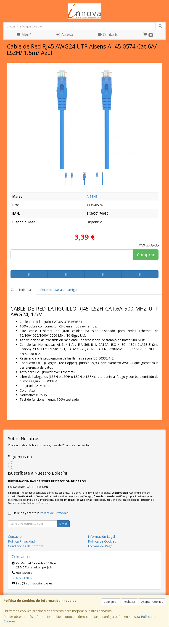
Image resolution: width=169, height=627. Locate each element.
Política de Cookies (102, 541)
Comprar (146, 254)
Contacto (108, 34)
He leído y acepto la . (41, 513)
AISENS (92, 196)
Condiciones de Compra (25, 546)
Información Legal (101, 536)
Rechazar (129, 602)
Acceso (64, 34)
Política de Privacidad (38, 503)
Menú (24, 34)
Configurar (111, 602)
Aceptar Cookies (152, 602)
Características (21, 289)
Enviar (63, 524)
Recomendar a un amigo (58, 289)
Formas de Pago (100, 546)
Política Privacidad (21, 541)
